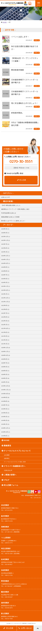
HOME (5, 22)
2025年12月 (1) (5, 236)
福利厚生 (7, 458)
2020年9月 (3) (5, 359)
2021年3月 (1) (5, 340)
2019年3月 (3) (5, 416)
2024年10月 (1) (5, 263)
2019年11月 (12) (6, 390)
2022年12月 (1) (5, 298)
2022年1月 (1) (5, 324)
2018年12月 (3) (5, 428)
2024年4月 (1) (5, 278)
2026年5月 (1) (5, 229)
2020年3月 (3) (5, 374)
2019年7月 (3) (5, 405)
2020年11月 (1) (5, 351)
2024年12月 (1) (5, 256)
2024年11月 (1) (5, 259)
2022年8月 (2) (5, 309)
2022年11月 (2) (5, 301)
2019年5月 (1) (5, 409)
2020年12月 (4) (5, 347)
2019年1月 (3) (5, 424)
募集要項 (7, 446)
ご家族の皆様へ (10, 475)
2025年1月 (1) (5, 252)
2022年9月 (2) (5, 305)
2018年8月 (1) (5, 436)
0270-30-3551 (21, 161)
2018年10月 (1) (5, 432)
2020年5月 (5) (5, 367)
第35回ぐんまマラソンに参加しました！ (13, 221)
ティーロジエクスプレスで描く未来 (15, 462)
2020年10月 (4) (5, 355)
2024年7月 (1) (5, 275)
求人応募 (21, 180)
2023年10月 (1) (5, 290)
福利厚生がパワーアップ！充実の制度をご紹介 (15, 209)
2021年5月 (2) (5, 336)
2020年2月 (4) (5, 378)
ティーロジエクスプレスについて (17, 451)
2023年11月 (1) (5, 286)
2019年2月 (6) (5, 420)
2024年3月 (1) (5, 282)
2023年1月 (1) (5, 294)
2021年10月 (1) (5, 328)
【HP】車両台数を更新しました (10, 205)
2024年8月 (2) (5, 271)
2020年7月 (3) (5, 363)
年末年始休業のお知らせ (8, 213)
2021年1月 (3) (5, 344)
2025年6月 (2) (5, 248)
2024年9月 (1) (5, 267)
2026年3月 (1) (5, 233)
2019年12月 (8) (5, 386)
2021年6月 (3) (5, 332)
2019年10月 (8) (5, 393)
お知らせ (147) (5, 197)
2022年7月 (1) (5, 313)
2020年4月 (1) (5, 370)
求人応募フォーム (11, 485)
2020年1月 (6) (5, 382)
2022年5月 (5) (5, 321)
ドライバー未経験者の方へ (14, 466)
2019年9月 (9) (5, 397)
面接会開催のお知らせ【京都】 (10, 217)
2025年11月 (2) (5, 240)
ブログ (6, 480)
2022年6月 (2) (5, 317)
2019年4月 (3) (5, 413)
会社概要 (7, 455)
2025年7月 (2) (5, 244)
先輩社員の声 (8, 470)
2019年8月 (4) (5, 401)
